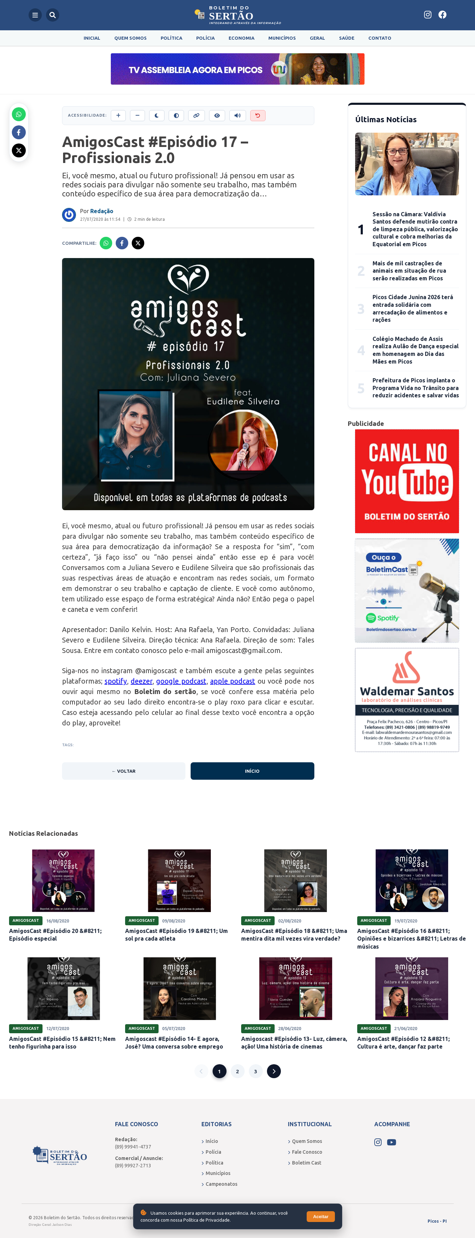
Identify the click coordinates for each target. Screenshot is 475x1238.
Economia (241, 38)
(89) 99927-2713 (133, 1165)
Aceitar (320, 1216)
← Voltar (124, 771)
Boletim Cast (304, 1163)
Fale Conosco (305, 1152)
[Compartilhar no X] (19, 150)
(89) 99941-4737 (133, 1147)
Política (171, 38)
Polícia (205, 38)
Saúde (346, 38)
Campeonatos (219, 1184)
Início (252, 771)
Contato (379, 38)
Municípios (282, 38)
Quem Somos (130, 38)
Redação (101, 211)
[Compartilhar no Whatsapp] (19, 114)
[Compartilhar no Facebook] (19, 132)
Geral (317, 38)
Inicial (92, 38)
